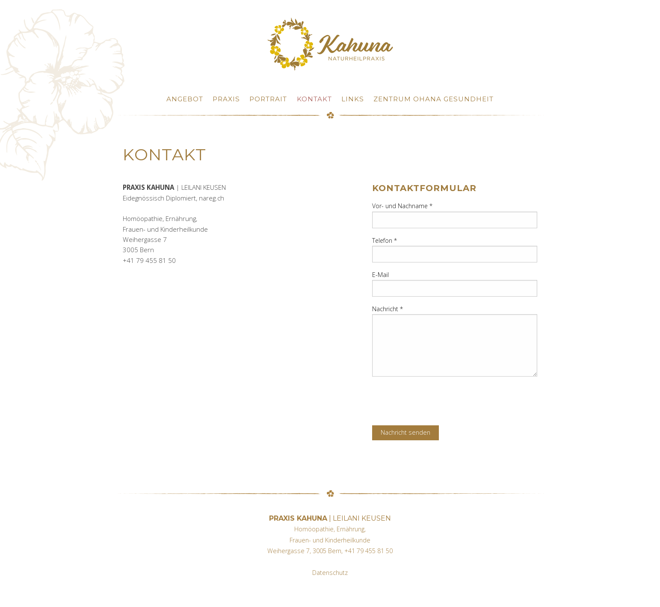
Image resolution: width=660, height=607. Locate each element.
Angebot (184, 99)
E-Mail (380, 275)
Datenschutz (330, 573)
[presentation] (437, 400)
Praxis (226, 99)
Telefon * (384, 240)
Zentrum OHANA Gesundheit (433, 99)
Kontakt (314, 99)
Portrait (268, 99)
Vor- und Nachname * (402, 206)
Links (352, 99)
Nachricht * (387, 309)
